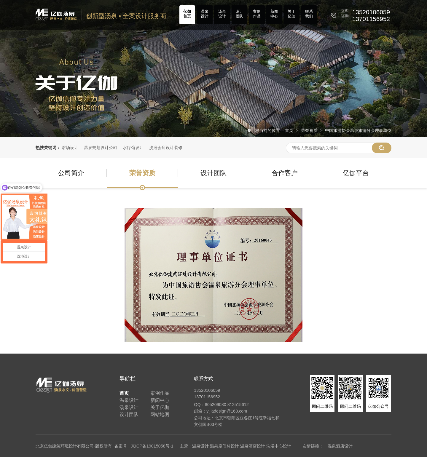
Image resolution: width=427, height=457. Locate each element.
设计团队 (239, 13)
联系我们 (309, 13)
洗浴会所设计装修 (165, 147)
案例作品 (257, 13)
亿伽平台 (356, 173)
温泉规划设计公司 (100, 147)
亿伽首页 (187, 13)
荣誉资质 (310, 130)
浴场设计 (70, 147)
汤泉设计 (222, 13)
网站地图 (159, 414)
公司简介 (71, 173)
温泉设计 (204, 13)
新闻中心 (274, 13)
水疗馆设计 (133, 147)
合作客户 (285, 173)
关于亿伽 (291, 13)
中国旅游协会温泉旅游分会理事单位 (358, 130)
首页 (289, 130)
